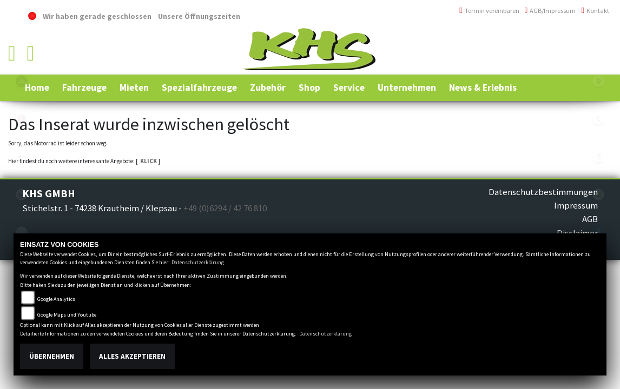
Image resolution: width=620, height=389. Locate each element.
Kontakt (595, 10)
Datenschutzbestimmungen (543, 192)
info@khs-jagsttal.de (570, 63)
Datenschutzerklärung (198, 262)
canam (21, 156)
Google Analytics (56, 299)
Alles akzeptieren (132, 356)
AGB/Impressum (550, 10)
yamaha (21, 119)
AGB (590, 219)
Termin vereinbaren (489, 10)
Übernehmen (51, 356)
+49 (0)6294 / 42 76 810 (571, 39)
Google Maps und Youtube (66, 314)
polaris (21, 81)
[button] (84, 87)
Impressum (576, 205)
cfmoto (21, 194)
